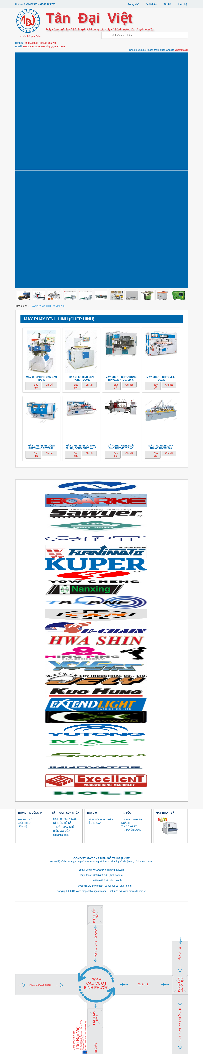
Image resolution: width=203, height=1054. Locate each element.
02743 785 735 (49, 4)
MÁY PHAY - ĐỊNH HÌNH (85, 1048)
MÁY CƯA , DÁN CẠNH (50, 1048)
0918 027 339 (100, 689)
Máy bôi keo (43, 67)
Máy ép (25, 67)
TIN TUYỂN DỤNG (131, 638)
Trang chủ (132, 4)
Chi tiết (49, 193)
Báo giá (36, 195)
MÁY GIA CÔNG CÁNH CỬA (176, 80)
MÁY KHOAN (125, 1048)
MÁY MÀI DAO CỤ (119, 80)
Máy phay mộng (119, 58)
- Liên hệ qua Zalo (30, 36)
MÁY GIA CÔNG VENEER (55, 1051)
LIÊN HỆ (22, 635)
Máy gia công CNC (24, 58)
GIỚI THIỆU (24, 631)
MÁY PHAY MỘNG (106, 1048)
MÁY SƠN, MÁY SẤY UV (100, 80)
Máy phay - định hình (100, 58)
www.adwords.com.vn (134, 700)
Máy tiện (43, 79)
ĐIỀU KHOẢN (94, 631)
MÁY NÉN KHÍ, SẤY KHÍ (157, 80)
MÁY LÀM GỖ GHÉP (171, 1048)
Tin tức (168, 4)
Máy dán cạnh (62, 58)
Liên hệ (182, 4)
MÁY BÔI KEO (34, 1051)
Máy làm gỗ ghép (176, 58)
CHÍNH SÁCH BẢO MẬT (100, 628)
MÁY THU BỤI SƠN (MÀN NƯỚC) (138, 82)
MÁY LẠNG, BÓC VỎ (62, 80)
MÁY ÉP (21, 1051)
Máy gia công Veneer (24, 80)
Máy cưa (43, 56)
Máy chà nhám (157, 58)
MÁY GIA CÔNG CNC (27, 1048)
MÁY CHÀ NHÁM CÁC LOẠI (146, 1048)
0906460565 (31, 4)
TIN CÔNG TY (129, 635)
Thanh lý (44, 90)
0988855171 (85, 694)
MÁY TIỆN (73, 1051)
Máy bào (81, 56)
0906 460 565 (100, 684)
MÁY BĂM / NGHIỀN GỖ (81, 80)
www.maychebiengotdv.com (91, 700)
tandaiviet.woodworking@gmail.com (44, 46)
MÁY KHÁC (24, 90)
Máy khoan (138, 56)
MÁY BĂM (107, 1051)
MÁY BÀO (67, 1048)
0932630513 (111, 694)
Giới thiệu (151, 4)
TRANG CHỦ (25, 628)
